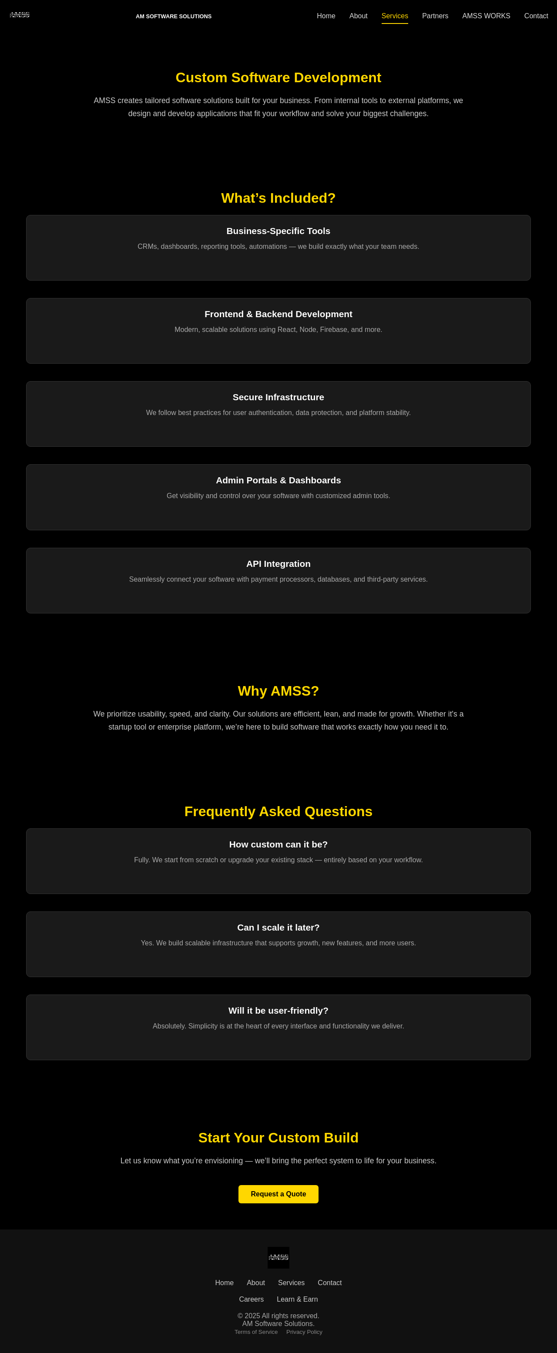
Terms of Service (256, 1332)
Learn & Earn (297, 1299)
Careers (251, 1299)
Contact (536, 16)
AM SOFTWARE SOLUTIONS (173, 16)
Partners (435, 16)
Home (326, 16)
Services (395, 16)
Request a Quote (278, 1194)
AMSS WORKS (486, 16)
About (358, 16)
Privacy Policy (304, 1332)
